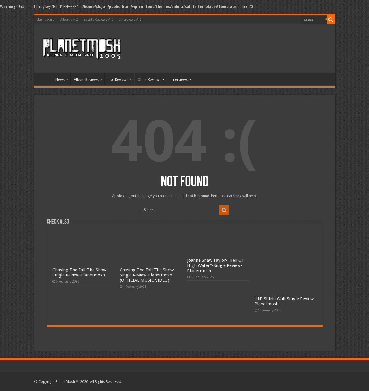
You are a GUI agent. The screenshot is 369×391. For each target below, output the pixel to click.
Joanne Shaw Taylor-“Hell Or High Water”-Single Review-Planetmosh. (215, 265)
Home (44, 79)
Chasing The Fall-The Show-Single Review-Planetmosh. (80, 272)
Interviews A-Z (130, 20)
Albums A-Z (69, 20)
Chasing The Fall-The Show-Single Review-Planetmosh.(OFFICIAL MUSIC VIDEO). (147, 275)
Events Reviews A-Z (98, 20)
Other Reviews (149, 79)
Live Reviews (118, 79)
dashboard (45, 20)
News (60, 79)
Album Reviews (86, 79)
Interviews (179, 79)
